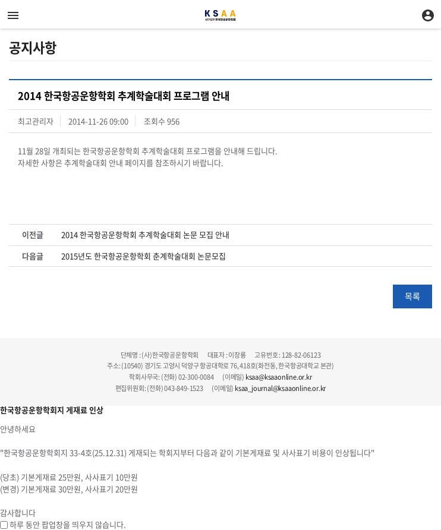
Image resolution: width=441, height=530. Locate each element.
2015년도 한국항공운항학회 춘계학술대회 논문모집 (143, 256)
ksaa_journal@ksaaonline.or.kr (280, 388)
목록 (412, 296)
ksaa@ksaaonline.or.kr (278, 377)
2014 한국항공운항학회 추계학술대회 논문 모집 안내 (145, 234)
